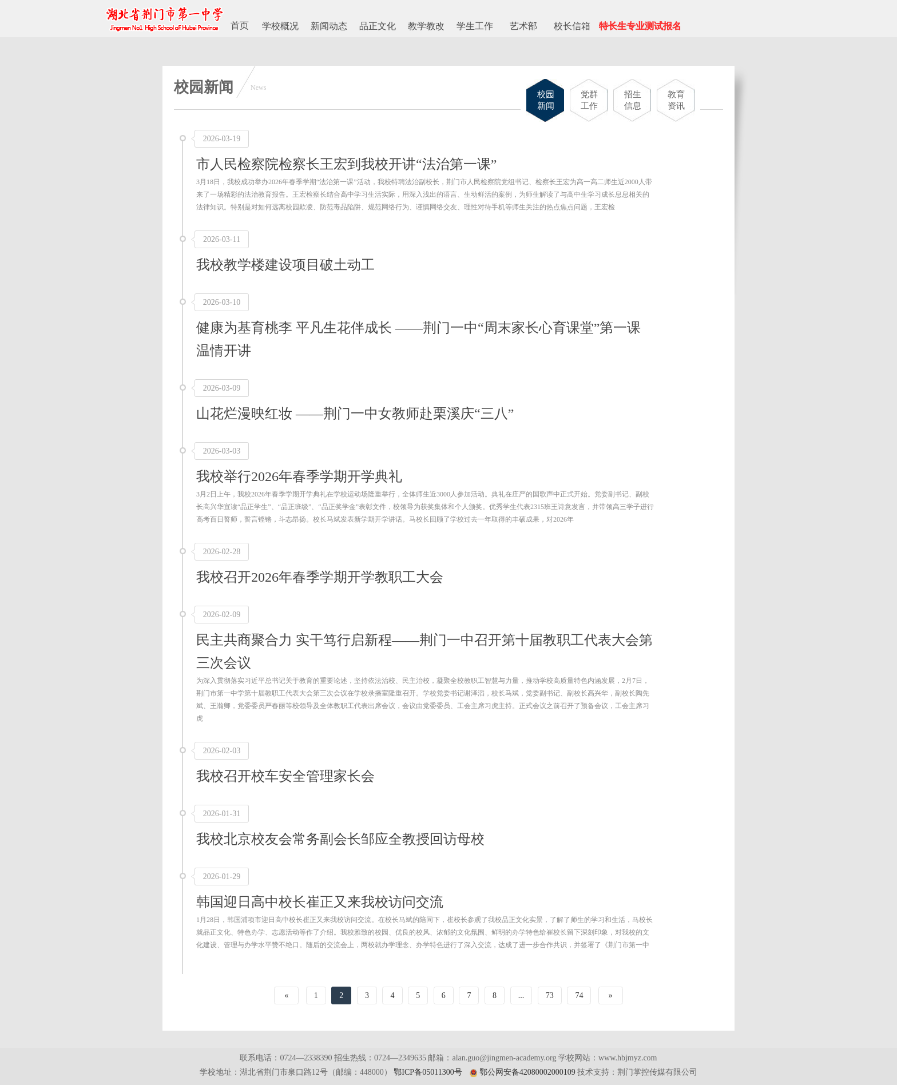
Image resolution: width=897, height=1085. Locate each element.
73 (550, 995)
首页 (240, 25)
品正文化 (377, 26)
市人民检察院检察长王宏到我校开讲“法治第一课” (346, 164)
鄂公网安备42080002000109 (527, 1072)
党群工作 (589, 100)
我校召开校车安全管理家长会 (285, 776)
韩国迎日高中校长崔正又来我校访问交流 (319, 902)
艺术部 (523, 26)
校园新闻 (545, 100)
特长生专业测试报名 (640, 26)
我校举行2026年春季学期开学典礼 (299, 476)
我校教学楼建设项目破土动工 (285, 264)
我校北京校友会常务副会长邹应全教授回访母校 (340, 839)
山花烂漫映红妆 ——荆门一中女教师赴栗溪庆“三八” (355, 413)
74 (579, 995)
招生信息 (632, 100)
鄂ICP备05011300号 (428, 1072)
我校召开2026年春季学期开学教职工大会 (319, 577)
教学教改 (426, 26)
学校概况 (280, 26)
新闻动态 (329, 26)
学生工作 (475, 26)
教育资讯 (676, 100)
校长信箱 (572, 26)
